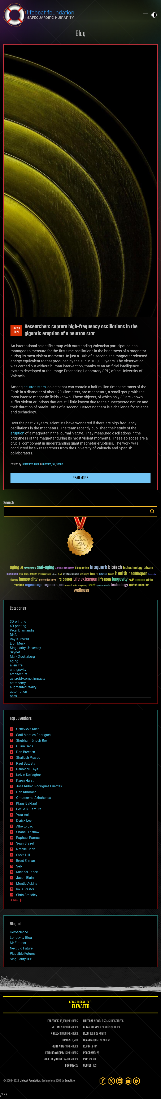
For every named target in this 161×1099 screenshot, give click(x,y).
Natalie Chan (25, 849)
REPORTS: (88, 1046)
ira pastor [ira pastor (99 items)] (64, 579)
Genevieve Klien (30, 464)
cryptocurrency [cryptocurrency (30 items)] (44, 574)
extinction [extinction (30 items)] (84, 574)
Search (152, 511)
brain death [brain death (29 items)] (24, 574)
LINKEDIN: (55, 1027)
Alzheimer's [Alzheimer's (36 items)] (30, 568)
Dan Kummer (26, 792)
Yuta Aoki (23, 815)
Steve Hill (23, 855)
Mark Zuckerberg (22, 657)
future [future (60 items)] (94, 574)
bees (13, 696)
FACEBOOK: (53, 1021)
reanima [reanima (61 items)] (19, 585)
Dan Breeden (25, 752)
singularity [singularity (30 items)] (82, 585)
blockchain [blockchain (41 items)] (12, 574)
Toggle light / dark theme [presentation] (154, 15)
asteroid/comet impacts (27, 679)
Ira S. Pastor (25, 889)
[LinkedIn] (119, 1081)
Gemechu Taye (27, 769)
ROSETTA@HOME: (53, 1059)
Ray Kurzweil (19, 639)
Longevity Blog (21, 938)
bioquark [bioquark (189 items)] (98, 567)
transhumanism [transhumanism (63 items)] (139, 585)
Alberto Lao (24, 826)
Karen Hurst (25, 781)
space (59, 464)
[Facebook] (103, 1081)
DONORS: (66, 1040)
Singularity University (25, 648)
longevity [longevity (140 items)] (120, 579)
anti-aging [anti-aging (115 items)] (45, 567)
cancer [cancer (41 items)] (33, 574)
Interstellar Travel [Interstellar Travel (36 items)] (47, 580)
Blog (80, 34)
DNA (13, 635)
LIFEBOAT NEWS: (92, 1021)
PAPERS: (87, 1059)
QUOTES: (87, 1066)
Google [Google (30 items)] (111, 574)
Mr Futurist (18, 943)
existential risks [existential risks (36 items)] (71, 574)
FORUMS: (70, 1066)
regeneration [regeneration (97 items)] (54, 585)
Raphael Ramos (28, 838)
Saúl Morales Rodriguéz (33, 735)
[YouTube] (128, 1081)
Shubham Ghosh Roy (32, 741)
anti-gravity (18, 670)
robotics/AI (48, 464)
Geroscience (19, 932)
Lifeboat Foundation (30, 1080)
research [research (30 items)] (68, 585)
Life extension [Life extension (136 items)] (85, 579)
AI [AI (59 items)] (21, 568)
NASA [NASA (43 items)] (131, 580)
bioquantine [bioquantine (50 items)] (82, 568)
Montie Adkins (26, 884)
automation (18, 692)
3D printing (18, 622)
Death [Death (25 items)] (60, 574)
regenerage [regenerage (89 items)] (34, 585)
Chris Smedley (26, 895)
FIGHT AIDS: (58, 1046)
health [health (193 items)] (121, 574)
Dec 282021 (16, 330)
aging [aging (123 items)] (14, 567)
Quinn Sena (24, 746)
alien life (16, 665)
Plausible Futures (22, 954)
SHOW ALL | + (16, 900)
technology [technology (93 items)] (119, 585)
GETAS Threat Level (80, 1005)
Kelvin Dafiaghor (28, 775)
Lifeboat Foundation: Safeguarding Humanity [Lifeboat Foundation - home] (70, 14)
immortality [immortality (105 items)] (28, 579)
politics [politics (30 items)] (149, 580)
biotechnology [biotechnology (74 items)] (133, 568)
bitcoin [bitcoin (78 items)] (148, 568)
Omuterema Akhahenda (33, 798)
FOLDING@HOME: (54, 1053)
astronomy (18, 683)
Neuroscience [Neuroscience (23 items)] (140, 580)
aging (14, 661)
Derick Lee (23, 820)
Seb (19, 866)
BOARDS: (88, 1040)
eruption (17, 433)
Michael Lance (27, 872)
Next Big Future (21, 948)
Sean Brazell (25, 843)
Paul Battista (25, 763)
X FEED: (55, 1034)
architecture (18, 674)
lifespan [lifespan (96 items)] (104, 579)
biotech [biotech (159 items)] (115, 567)
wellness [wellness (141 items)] (81, 590)
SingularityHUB (21, 959)
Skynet (15, 652)
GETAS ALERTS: (91, 1027)
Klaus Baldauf (26, 803)
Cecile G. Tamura (28, 809)
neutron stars (34, 387)
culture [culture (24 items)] (54, 574)
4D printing (18, 626)
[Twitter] (111, 1081)
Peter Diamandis (22, 630)
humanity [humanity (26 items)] (152, 574)
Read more (80, 478)
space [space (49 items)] (91, 585)
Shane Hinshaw (27, 832)
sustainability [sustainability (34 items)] (103, 585)
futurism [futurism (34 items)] (103, 574)
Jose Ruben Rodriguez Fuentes (39, 786)
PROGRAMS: (89, 1053)
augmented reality (23, 687)
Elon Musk (17, 643)
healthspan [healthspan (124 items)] (138, 573)
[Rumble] (136, 1081)
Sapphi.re (70, 1080)
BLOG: (86, 1034)
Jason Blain (25, 878)
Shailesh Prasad (28, 758)
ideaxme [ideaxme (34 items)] (14, 580)
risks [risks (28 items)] (75, 585)
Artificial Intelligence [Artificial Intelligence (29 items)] (64, 568)
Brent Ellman (25, 861)
